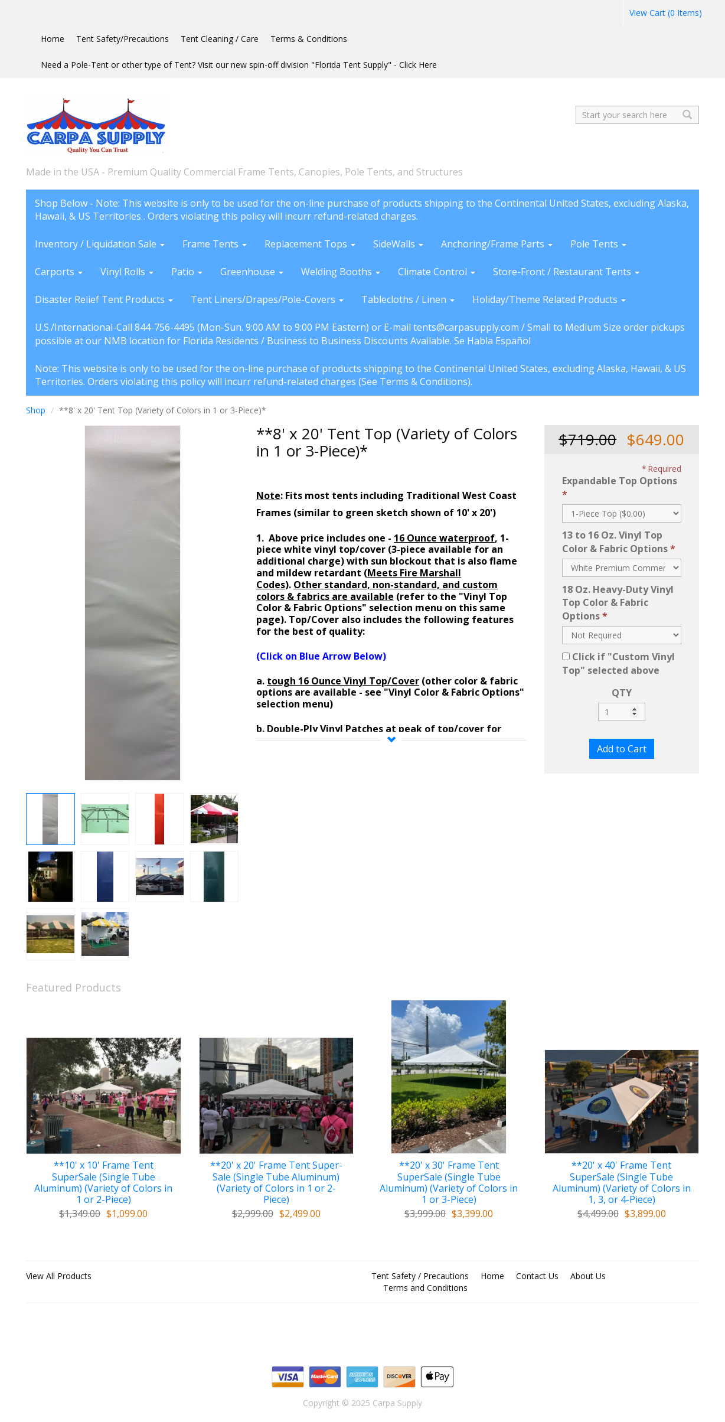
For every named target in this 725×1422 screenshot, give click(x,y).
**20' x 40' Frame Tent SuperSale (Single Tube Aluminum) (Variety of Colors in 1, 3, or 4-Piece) (622, 1182)
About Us (588, 1275)
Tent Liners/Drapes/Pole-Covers (267, 299)
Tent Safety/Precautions (122, 38)
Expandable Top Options (619, 480)
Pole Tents (598, 243)
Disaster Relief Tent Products (104, 299)
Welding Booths (340, 271)
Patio (187, 271)
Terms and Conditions (425, 1287)
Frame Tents (214, 243)
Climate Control (436, 271)
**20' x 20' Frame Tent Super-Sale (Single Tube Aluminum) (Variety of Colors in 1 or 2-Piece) (276, 1182)
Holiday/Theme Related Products (549, 299)
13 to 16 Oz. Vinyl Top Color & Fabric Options (615, 542)
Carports (59, 271)
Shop (35, 410)
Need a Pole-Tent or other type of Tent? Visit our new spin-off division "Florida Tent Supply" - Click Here (239, 64)
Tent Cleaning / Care (220, 38)
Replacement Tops (309, 243)
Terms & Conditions (308, 38)
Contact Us (537, 1275)
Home (52, 38)
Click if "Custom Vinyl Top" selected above (618, 663)
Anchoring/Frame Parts (497, 243)
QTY (622, 692)
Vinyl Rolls (127, 271)
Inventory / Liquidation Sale (100, 243)
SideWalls (398, 243)
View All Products (59, 1275)
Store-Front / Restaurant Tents (566, 271)
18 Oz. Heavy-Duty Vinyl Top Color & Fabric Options (618, 603)
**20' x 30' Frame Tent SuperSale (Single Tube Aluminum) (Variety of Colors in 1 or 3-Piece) (449, 1182)
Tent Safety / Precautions (420, 1275)
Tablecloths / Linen (408, 299)
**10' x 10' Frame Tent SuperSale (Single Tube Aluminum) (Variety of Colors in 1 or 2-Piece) (103, 1182)
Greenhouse (251, 271)
